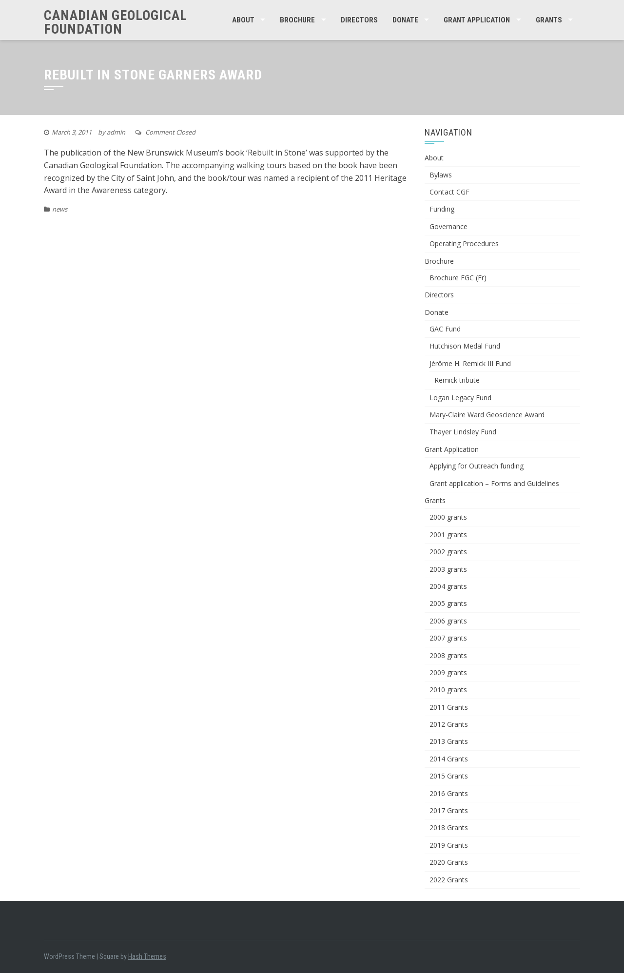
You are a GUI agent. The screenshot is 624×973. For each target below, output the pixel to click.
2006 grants (448, 620)
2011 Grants (448, 707)
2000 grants (448, 517)
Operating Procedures (464, 243)
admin (116, 132)
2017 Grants (448, 810)
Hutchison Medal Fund (464, 345)
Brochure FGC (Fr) (458, 277)
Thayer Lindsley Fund (462, 431)
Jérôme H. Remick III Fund (470, 363)
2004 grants (448, 586)
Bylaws (440, 174)
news (59, 209)
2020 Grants (448, 862)
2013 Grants (448, 741)
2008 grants (448, 655)
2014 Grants (448, 758)
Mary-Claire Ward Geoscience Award (487, 414)
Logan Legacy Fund (460, 397)
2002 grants (448, 551)
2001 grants (448, 534)
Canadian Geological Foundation (115, 22)
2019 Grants (448, 845)
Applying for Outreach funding (476, 465)
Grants (549, 20)
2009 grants (448, 672)
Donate (405, 20)
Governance (448, 226)
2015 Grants (448, 775)
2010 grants (448, 689)
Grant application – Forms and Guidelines (494, 483)
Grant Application (477, 20)
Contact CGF (449, 191)
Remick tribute (457, 380)
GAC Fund (445, 328)
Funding (441, 209)
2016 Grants (448, 793)
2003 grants (448, 569)
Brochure (297, 20)
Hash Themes (147, 956)
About (243, 20)
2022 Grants (448, 879)
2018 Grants (448, 827)
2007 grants (448, 637)
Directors (359, 20)
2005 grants (448, 603)
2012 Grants (448, 724)
